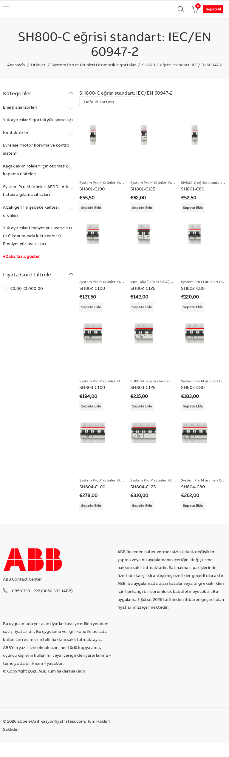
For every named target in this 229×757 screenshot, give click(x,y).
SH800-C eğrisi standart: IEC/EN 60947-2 (165, 381)
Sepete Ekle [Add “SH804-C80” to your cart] (193, 505)
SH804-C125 (143, 487)
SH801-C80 (192, 189)
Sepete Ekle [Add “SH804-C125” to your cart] (142, 505)
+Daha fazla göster (21, 256)
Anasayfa (16, 64)
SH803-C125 (143, 387)
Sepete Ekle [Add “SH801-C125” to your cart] (142, 207)
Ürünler (38, 64)
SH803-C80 (193, 387)
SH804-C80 (193, 487)
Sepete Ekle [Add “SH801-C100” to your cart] (91, 207)
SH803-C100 (92, 387)
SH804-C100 (92, 487)
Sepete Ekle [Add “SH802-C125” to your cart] (142, 307)
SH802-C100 (92, 288)
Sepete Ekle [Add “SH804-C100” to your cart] (91, 505)
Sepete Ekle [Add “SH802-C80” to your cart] (193, 307)
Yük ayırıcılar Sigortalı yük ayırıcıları (38, 119)
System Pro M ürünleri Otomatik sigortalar (94, 64)
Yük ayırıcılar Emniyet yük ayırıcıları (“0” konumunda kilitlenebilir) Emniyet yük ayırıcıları (37, 235)
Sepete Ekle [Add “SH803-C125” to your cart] (142, 406)
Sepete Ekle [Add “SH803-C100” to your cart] (91, 406)
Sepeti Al (213, 9)
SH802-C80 (193, 288)
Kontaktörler (16, 132)
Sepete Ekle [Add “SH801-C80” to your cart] (193, 207)
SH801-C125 (142, 189)
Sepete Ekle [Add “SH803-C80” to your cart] (193, 406)
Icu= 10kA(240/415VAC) (149, 281)
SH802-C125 (143, 288)
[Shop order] (110, 101)
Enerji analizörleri (20, 107)
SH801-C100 (92, 189)
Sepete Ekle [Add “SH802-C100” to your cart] (91, 307)
